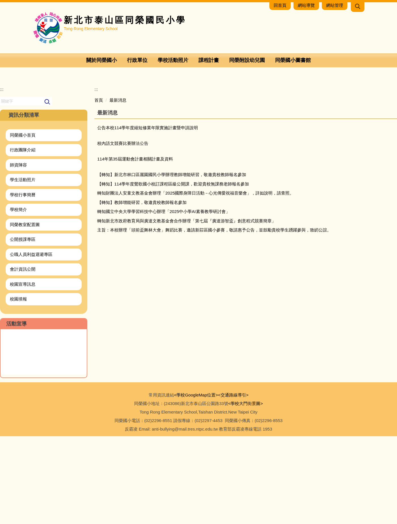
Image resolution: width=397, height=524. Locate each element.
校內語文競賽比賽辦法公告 (122, 231)
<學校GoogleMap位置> (196, 482)
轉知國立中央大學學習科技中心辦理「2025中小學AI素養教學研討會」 (163, 299)
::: (2, 177)
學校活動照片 (173, 60)
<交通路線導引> (233, 482)
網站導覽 (306, 5)
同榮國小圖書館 (293, 60)
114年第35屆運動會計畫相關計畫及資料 (135, 247)
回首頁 (280, 5)
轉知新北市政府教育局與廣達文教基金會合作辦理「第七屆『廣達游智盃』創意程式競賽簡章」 (186, 308)
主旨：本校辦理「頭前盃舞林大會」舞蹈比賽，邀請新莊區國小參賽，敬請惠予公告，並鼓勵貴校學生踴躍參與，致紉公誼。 (214, 318)
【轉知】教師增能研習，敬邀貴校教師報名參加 (142, 290)
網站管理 (334, 5)
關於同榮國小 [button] (101, 60)
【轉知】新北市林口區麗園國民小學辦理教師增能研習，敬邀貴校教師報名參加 (171, 262)
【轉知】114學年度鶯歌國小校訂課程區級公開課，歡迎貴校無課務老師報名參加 (173, 271)
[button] (357, 7)
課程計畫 (208, 60)
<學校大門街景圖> (245, 491)
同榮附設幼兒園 (247, 60)
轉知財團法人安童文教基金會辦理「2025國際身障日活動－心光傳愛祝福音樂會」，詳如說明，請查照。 (195, 281)
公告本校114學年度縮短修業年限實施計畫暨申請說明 (147, 215)
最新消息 (117, 187)
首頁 (98, 187)
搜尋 (47, 190)
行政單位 (137, 60)
